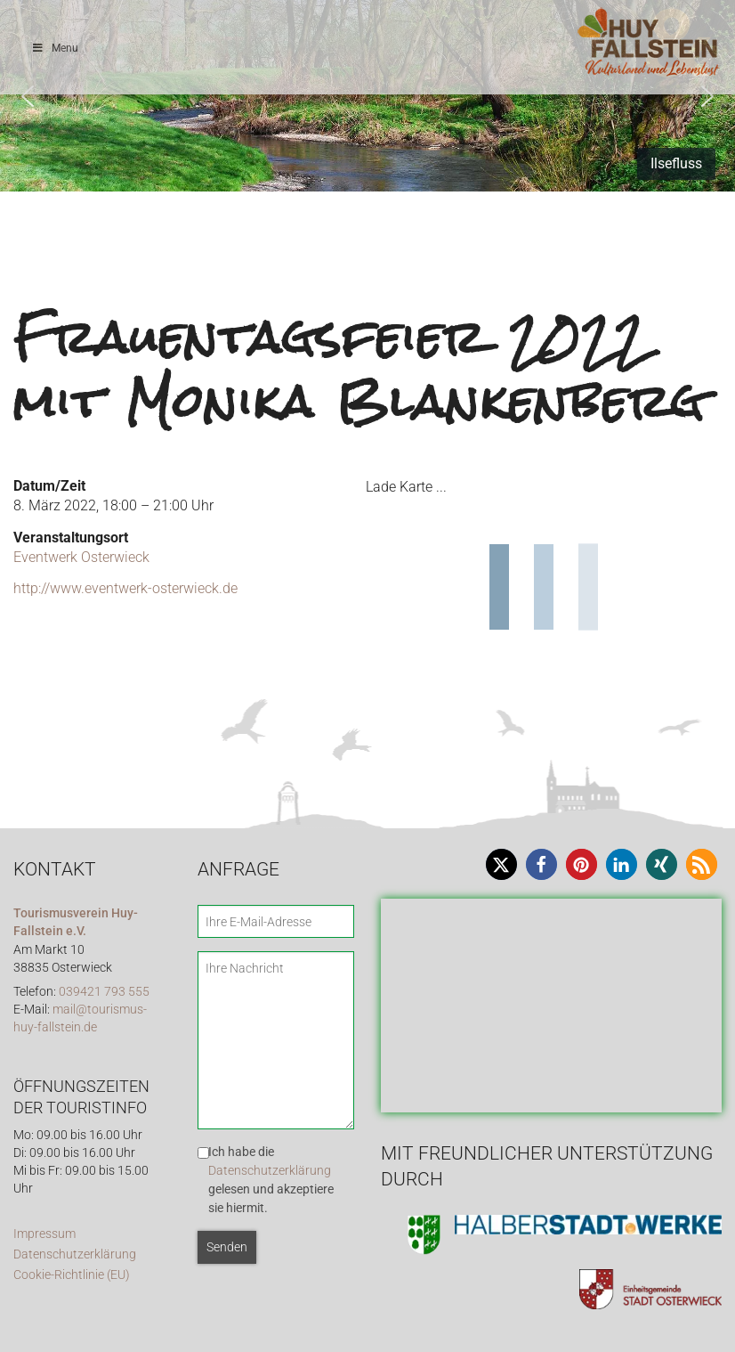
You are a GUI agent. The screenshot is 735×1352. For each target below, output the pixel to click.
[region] (367, 95)
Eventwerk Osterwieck (81, 557)
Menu (54, 48)
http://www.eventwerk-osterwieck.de (125, 588)
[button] (27, 96)
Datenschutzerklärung (74, 1254)
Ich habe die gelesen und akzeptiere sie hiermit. (271, 1180)
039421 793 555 (104, 991)
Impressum (44, 1234)
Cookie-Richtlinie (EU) (71, 1275)
